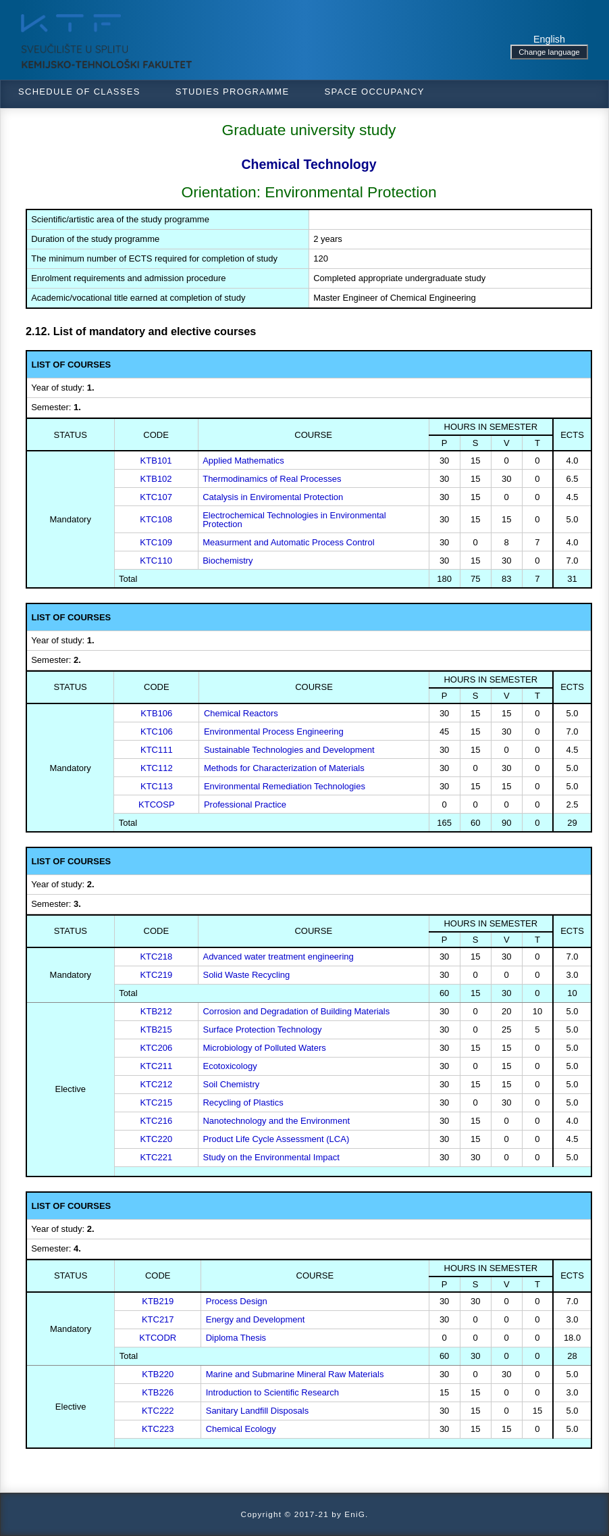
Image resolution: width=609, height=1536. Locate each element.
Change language (549, 52)
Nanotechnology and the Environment (276, 1120)
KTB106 (156, 713)
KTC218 (156, 956)
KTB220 (158, 1374)
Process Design (236, 1301)
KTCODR (157, 1337)
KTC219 (156, 974)
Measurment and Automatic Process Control (288, 542)
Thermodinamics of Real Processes (272, 478)
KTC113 (156, 786)
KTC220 (156, 1139)
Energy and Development (255, 1319)
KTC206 (156, 1047)
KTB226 (158, 1392)
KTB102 (156, 478)
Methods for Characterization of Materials (284, 768)
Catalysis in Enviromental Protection (273, 497)
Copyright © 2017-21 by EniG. (305, 1514)
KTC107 (156, 497)
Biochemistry (228, 560)
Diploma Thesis (236, 1337)
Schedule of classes (79, 91)
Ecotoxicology (230, 1066)
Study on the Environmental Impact (271, 1157)
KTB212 (156, 1011)
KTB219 (158, 1301)
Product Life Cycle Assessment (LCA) (276, 1139)
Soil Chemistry (231, 1084)
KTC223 (158, 1428)
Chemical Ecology (241, 1428)
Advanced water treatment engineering (278, 956)
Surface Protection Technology (262, 1029)
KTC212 (156, 1084)
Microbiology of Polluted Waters (264, 1047)
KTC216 (156, 1120)
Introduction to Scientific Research (272, 1392)
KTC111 (156, 749)
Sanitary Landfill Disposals (257, 1410)
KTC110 (156, 560)
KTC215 (156, 1102)
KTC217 (158, 1319)
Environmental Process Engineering (274, 731)
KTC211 (156, 1066)
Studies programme (233, 91)
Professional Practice (245, 804)
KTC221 (156, 1157)
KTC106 (156, 731)
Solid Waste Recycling (246, 974)
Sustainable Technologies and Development (289, 749)
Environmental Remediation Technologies (284, 786)
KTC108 (156, 519)
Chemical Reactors (241, 713)
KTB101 (156, 460)
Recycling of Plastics (243, 1102)
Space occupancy (374, 91)
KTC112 (156, 768)
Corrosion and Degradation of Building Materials (296, 1011)
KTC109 (156, 542)
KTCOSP (156, 804)
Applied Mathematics (243, 460)
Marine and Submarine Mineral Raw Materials (295, 1374)
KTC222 (158, 1410)
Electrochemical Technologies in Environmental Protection (294, 519)
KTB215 (156, 1029)
